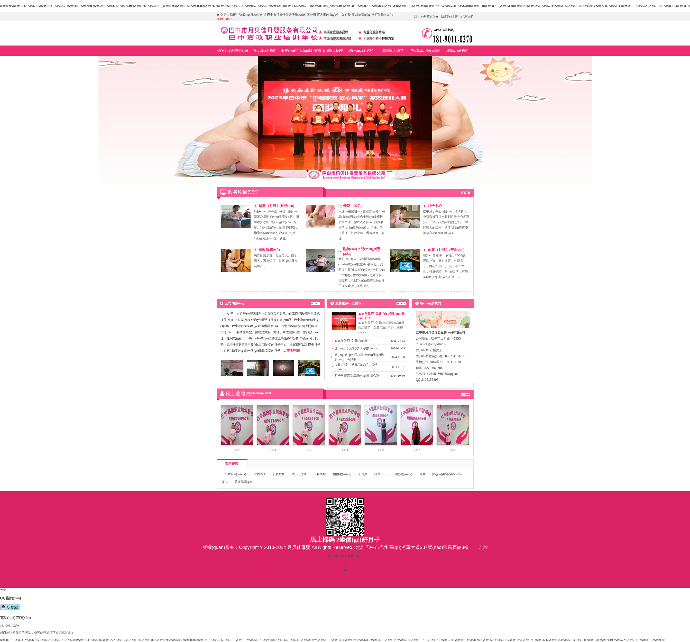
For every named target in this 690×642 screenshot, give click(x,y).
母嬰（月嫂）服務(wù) (276, 206)
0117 (417, 450)
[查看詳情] (293, 350)
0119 (345, 450)
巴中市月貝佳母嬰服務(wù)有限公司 (345, 120)
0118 (381, 450)
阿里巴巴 (380, 474)
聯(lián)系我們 (464, 16)
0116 (453, 450)
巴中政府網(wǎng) (234, 474)
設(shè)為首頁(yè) (426, 16)
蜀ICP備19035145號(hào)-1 (345, 555)
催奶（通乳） (354, 206)
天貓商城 (320, 474)
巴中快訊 (259, 474)
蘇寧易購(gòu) (244, 482)
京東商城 (278, 474)
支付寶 (362, 474)
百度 (422, 474)
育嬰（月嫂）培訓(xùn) (446, 250)
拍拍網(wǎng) (342, 474)
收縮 (3, 590)
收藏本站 (446, 16)
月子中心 (435, 206)
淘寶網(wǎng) (403, 474)
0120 (309, 450)
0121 (273, 450)
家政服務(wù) (269, 250)
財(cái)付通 (299, 474)
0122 (237, 450)
